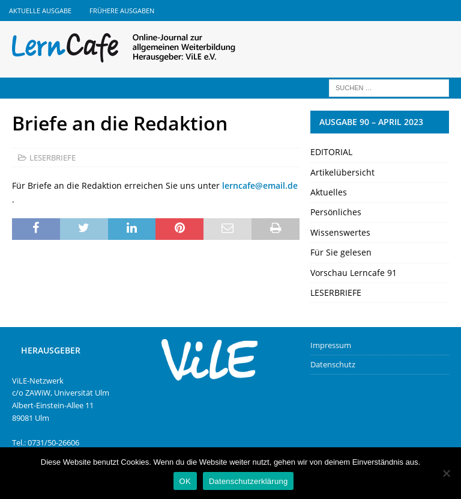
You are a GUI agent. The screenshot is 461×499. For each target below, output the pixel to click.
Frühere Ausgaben (121, 10)
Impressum (330, 345)
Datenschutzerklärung (248, 481)
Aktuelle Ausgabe (40, 10)
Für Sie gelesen (341, 252)
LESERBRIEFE (52, 157)
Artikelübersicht (342, 172)
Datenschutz (332, 364)
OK (185, 481)
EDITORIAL (331, 152)
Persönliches (335, 212)
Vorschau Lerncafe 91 (353, 272)
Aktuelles (328, 192)
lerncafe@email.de (260, 185)
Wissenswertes (340, 232)
